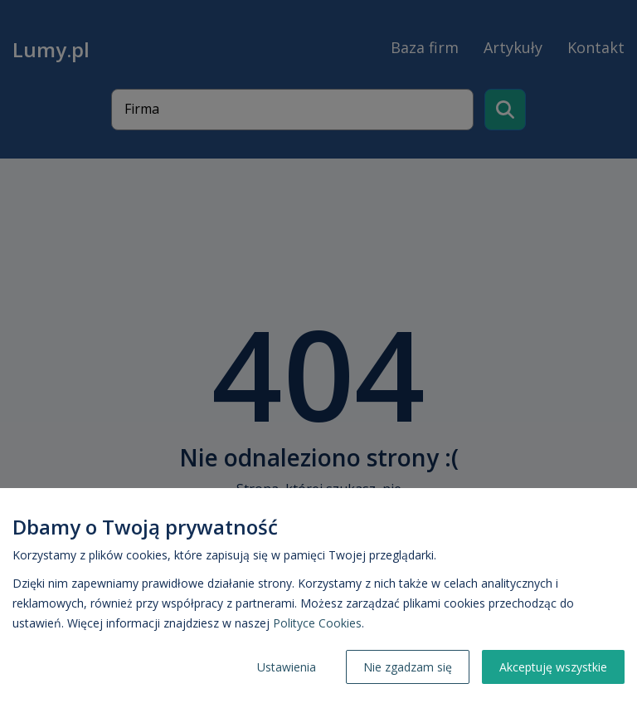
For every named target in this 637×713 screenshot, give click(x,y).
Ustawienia (286, 667)
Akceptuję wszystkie (553, 667)
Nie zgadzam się (407, 667)
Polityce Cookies (317, 623)
